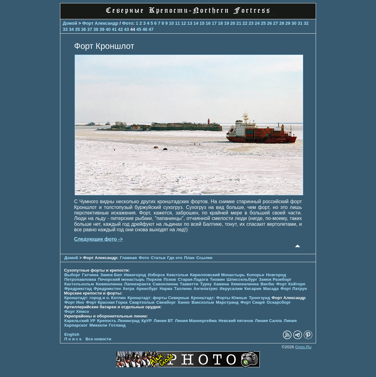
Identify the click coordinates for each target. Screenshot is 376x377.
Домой (70, 23)
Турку (206, 284)
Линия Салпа (268, 320)
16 (208, 23)
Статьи (158, 257)
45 (138, 29)
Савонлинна (165, 284)
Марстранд (227, 302)
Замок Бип (111, 275)
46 (144, 29)
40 (108, 29)
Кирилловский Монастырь (217, 275)
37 (89, 29)
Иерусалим (231, 288)
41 (114, 29)
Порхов (154, 279)
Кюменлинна (109, 284)
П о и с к (72, 339)
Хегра (128, 288)
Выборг (72, 275)
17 (214, 23)
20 (232, 23)
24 (257, 23)
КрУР (146, 320)
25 (263, 23)
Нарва (166, 288)
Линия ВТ (163, 320)
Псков (170, 279)
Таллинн (183, 288)
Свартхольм (142, 302)
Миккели (98, 325)
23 (251, 23)
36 (83, 29)
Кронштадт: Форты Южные (219, 297)
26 (269, 23)
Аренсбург (147, 288)
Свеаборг (166, 302)
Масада (271, 288)
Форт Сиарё (252, 302)
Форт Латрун (293, 288)
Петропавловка (80, 279)
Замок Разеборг (275, 279)
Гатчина (90, 275)
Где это (174, 257)
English (71, 334)
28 (281, 23)
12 (183, 23)
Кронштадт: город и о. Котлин (95, 297)
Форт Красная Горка (107, 302)
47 (151, 29)
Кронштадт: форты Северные (158, 297)
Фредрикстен (107, 288)
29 (287, 23)
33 (65, 29)
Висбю (268, 284)
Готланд (117, 325)
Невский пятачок (236, 320)
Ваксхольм (202, 302)
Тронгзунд (259, 297)
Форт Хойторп (290, 284)
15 (202, 23)
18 (220, 23)
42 (120, 29)
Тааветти (189, 284)
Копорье (255, 275)
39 (102, 29)
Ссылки (204, 257)
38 (95, 29)
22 (245, 23)
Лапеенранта (137, 284)
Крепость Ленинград (118, 320)
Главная (128, 257)
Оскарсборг (279, 302)
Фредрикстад (78, 288)
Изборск (156, 275)
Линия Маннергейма (196, 320)
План (189, 257)
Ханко (184, 302)
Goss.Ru (303, 347)
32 (306, 23)
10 (171, 23)
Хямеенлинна (245, 284)
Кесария (252, 288)
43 (126, 29)
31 (300, 23)
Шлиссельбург (242, 279)
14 (196, 23)
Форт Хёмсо (76, 311)
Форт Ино (74, 302)
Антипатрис (206, 288)
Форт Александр (100, 23)
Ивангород (135, 275)
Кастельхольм (79, 284)
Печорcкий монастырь (121, 279)
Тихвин (217, 279)
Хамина (221, 284)
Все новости (98, 339)
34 (71, 29)
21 (238, 23)
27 (275, 23)
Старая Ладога (193, 279)
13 (189, 23)
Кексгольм (177, 275)
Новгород (276, 275)
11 (177, 23)
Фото (127, 23)
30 (293, 23)
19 (226, 23)
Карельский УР (79, 320)
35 (77, 29)
